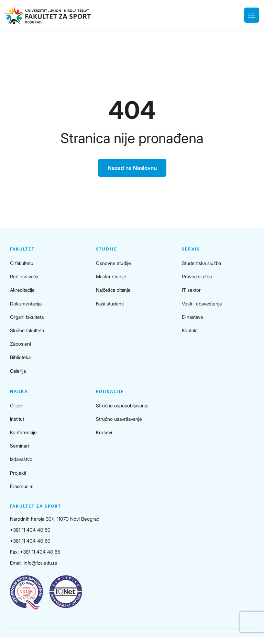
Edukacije (110, 391)
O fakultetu (21, 263)
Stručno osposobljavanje (122, 405)
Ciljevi (16, 405)
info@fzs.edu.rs (40, 563)
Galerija (18, 371)
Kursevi (104, 432)
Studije (106, 249)
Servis (191, 249)
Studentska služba (201, 263)
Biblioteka (20, 357)
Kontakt (190, 330)
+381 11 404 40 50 (30, 530)
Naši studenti (110, 303)
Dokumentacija (26, 303)
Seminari (19, 446)
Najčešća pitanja (113, 290)
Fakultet (22, 249)
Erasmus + (21, 486)
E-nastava (192, 317)
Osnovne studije (113, 263)
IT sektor (191, 290)
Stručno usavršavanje (119, 419)
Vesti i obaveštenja (202, 303)
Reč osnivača (24, 276)
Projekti (18, 473)
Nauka (19, 391)
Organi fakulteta (27, 317)
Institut (17, 419)
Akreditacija (22, 290)
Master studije (111, 276)
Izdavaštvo (21, 459)
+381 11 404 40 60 (30, 541)
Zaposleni (20, 344)
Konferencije (23, 432)
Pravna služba (197, 276)
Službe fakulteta (27, 330)
